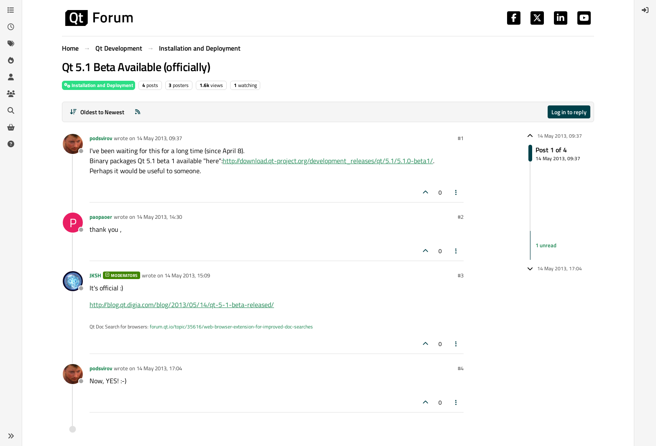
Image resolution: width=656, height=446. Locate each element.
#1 (461, 138)
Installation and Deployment (98, 85)
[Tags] (10, 43)
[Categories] (10, 10)
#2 (461, 217)
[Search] (10, 110)
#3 (461, 275)
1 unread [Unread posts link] (546, 245)
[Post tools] (456, 192)
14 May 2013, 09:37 (159, 138)
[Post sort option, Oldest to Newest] (97, 111)
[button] (10, 436)
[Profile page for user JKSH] (73, 281)
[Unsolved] (10, 144)
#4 (461, 368)
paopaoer (101, 217)
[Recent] (10, 26)
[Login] (645, 10)
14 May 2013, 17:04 (159, 368)
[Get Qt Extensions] (10, 127)
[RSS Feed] (137, 111)
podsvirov (101, 138)
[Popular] (10, 60)
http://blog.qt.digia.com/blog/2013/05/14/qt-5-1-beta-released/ (182, 305)
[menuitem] (645, 10)
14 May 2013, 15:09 (187, 275)
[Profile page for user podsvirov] (73, 144)
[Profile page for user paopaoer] (73, 223)
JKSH (95, 275)
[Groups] (10, 93)
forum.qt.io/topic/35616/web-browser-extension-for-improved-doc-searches (231, 327)
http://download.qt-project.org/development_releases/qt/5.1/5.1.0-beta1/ (328, 161)
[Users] (10, 77)
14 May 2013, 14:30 (159, 217)
